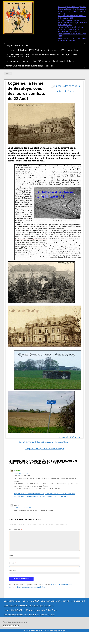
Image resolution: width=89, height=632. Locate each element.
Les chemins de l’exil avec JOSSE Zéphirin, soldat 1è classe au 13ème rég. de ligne (42, 50)
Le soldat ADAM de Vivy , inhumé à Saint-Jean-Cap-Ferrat (29, 605)
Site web (12, 570)
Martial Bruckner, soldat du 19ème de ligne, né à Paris (30, 65)
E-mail (12, 563)
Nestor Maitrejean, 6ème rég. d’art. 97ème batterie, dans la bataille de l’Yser (40, 61)
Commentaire (15, 529)
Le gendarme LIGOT (13, 601)
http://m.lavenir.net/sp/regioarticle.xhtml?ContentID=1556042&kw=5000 (42, 496)
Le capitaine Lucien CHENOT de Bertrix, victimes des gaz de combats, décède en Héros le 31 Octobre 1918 (42, 55)
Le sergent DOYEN (31, 601)
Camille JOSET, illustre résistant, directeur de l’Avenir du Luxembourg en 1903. (72, 33)
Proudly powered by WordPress (36, 630)
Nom (12, 555)
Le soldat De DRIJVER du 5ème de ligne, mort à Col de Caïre (30, 610)
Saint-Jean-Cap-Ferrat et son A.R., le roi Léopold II (63, 601)
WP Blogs (61, 630)
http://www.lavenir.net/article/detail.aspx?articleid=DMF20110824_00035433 (44, 494)
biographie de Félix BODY (17, 45)
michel (78, 437)
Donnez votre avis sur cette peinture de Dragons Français (29, 614)
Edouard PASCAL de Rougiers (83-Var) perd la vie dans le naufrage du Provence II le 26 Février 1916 (72, 22)
